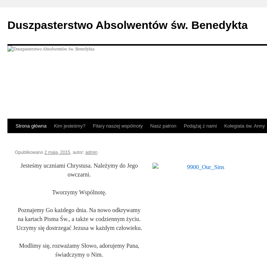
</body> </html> (133, 133)
